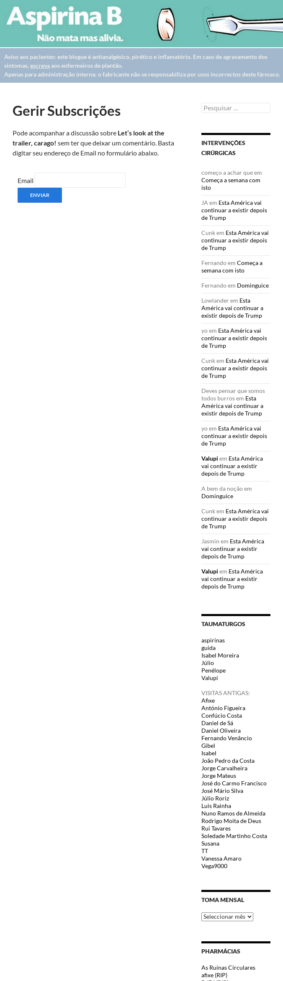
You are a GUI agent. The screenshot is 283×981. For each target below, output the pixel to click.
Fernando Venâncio (226, 737)
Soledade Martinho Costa (234, 835)
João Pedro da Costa (228, 760)
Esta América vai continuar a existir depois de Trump (234, 210)
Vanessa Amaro (221, 858)
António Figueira (223, 707)
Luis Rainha (216, 805)
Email (25, 180)
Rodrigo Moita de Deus (231, 820)
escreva (40, 65)
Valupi (209, 458)
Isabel (208, 753)
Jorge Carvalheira (224, 768)
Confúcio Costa (221, 715)
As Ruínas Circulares (228, 967)
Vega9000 (214, 865)
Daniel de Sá (217, 722)
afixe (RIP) (214, 974)
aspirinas (213, 640)
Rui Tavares (216, 828)
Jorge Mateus (218, 775)
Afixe (208, 700)
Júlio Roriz (215, 798)
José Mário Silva (222, 790)
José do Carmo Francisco (234, 783)
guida (208, 647)
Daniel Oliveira (221, 730)
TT (204, 850)
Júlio (207, 662)
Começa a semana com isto (231, 266)
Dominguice (253, 285)
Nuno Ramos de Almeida (233, 813)
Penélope (213, 670)
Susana (210, 843)
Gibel (208, 745)
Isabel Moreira (220, 655)
